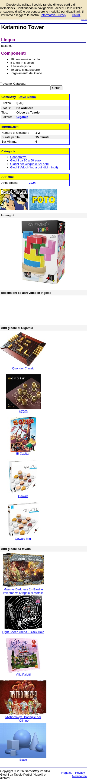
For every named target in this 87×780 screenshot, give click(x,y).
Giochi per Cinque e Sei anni (29, 164)
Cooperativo (18, 157)
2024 (32, 182)
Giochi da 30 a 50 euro (25, 160)
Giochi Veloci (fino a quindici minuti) (34, 167)
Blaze (23, 759)
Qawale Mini (23, 538)
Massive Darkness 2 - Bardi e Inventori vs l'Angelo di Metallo (23, 591)
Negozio (66, 772)
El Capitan (23, 453)
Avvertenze (79, 776)
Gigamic (22, 117)
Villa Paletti (23, 674)
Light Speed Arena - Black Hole (23, 632)
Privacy (80, 772)
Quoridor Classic (23, 368)
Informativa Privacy (53, 15)
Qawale (23, 496)
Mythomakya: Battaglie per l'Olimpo (23, 718)
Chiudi (76, 15)
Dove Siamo (27, 97)
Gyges (23, 411)
